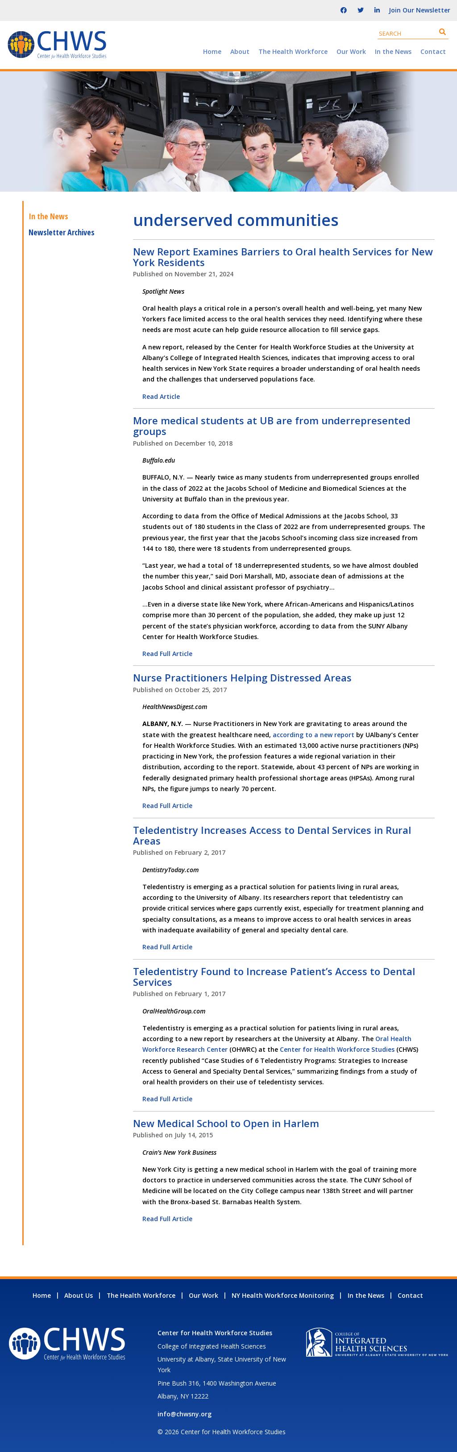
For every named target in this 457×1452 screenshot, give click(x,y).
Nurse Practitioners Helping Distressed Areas (242, 677)
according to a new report (313, 734)
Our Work (351, 51)
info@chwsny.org (185, 1414)
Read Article (161, 396)
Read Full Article (167, 653)
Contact (433, 51)
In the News (393, 51)
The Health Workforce (293, 51)
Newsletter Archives (62, 232)
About (239, 51)
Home (212, 51)
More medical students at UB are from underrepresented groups (272, 426)
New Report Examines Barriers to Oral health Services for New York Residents (283, 257)
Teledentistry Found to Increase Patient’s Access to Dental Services (274, 976)
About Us (78, 1295)
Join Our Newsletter (419, 10)
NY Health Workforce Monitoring (283, 1295)
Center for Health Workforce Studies (337, 1049)
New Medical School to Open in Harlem (226, 1123)
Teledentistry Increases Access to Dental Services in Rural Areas (272, 835)
